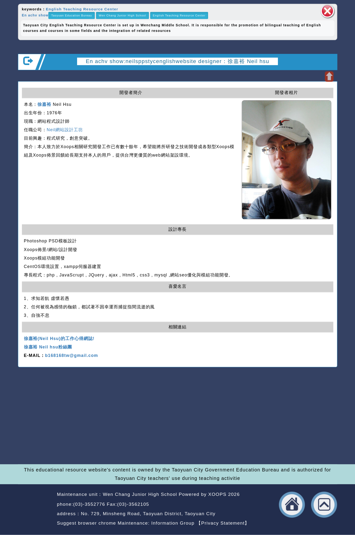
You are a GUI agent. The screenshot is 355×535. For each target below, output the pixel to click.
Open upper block (329, 76)
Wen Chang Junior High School (122, 15)
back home (292, 505)
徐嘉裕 (44, 104)
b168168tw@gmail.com (71, 355)
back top (324, 505)
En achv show (35, 15)
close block (327, 11)
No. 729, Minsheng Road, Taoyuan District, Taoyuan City (148, 513)
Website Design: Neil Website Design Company (36, 510)
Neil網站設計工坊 (65, 129)
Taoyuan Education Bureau (71, 15)
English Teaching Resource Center (82, 9)
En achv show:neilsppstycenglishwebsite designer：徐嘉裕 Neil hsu (177, 61)
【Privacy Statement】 (223, 523)
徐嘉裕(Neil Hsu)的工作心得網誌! (59, 338)
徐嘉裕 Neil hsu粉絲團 (48, 347)
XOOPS (217, 494)
